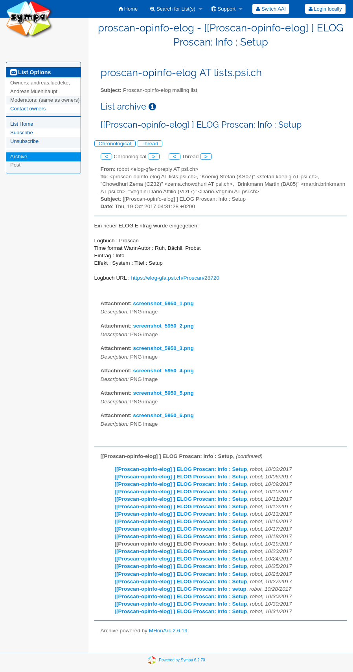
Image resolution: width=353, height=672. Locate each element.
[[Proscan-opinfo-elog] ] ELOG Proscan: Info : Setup (181, 469)
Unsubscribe (24, 141)
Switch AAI (271, 9)
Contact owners (28, 109)
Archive (18, 156)
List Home (21, 124)
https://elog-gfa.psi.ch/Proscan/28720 (175, 278)
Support (223, 9)
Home (128, 9)
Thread (149, 143)
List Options (30, 72)
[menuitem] (128, 9)
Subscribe (21, 132)
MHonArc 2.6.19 (168, 631)
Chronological (115, 143)
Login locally (325, 9)
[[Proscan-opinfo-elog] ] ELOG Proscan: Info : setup (180, 589)
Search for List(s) (172, 9)
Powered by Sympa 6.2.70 (182, 660)
